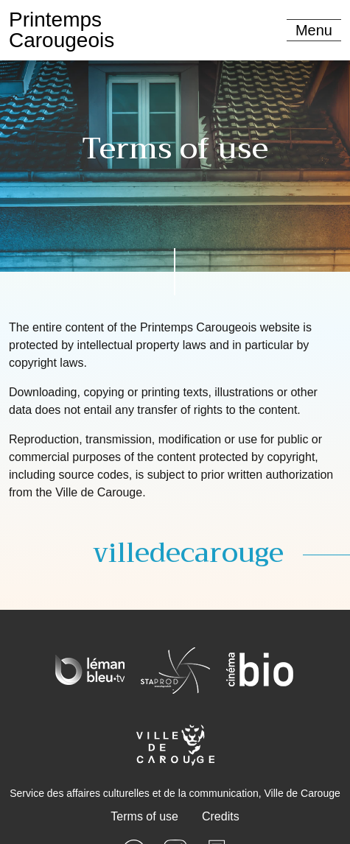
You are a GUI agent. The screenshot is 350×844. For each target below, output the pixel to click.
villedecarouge (188, 553)
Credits (220, 816)
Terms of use (144, 816)
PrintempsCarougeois (61, 30)
